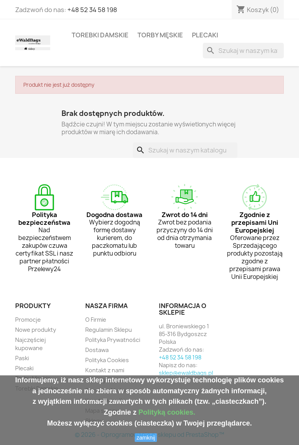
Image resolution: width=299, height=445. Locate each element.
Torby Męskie (160, 35)
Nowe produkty (35, 329)
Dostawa (97, 350)
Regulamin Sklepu (108, 329)
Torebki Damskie (100, 35)
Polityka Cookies (107, 360)
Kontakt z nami (104, 370)
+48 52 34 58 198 (92, 9)
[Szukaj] (243, 50)
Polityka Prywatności (112, 339)
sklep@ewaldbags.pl (186, 373)
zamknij (146, 437)
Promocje (28, 319)
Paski (22, 358)
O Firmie (95, 319)
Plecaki (205, 35)
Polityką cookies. (166, 412)
